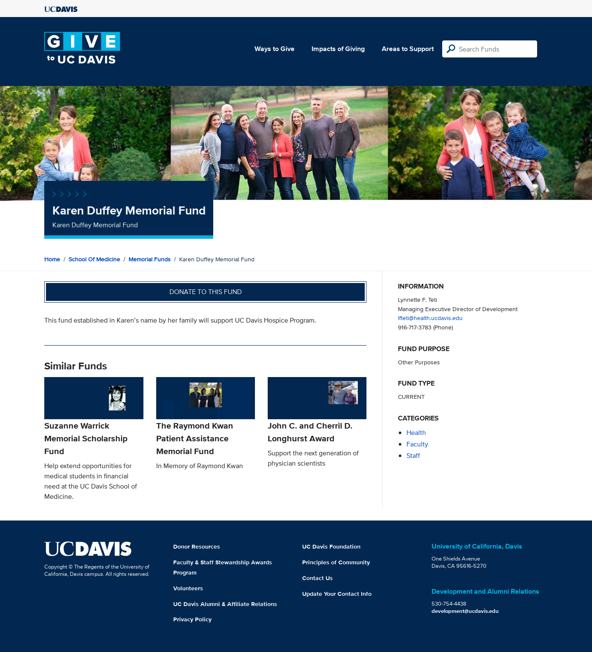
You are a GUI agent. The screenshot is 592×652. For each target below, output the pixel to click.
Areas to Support (408, 49)
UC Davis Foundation (331, 546)
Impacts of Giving (338, 49)
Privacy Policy (192, 619)
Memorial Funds (150, 259)
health (416, 433)
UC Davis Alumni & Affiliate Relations (225, 604)
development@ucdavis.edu (465, 611)
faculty (417, 444)
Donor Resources (196, 546)
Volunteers (188, 588)
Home (52, 259)
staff (413, 455)
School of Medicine (94, 259)
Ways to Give (275, 49)
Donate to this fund (205, 292)
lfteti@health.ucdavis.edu (430, 317)
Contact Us (317, 578)
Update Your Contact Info (337, 593)
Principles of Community (336, 562)
